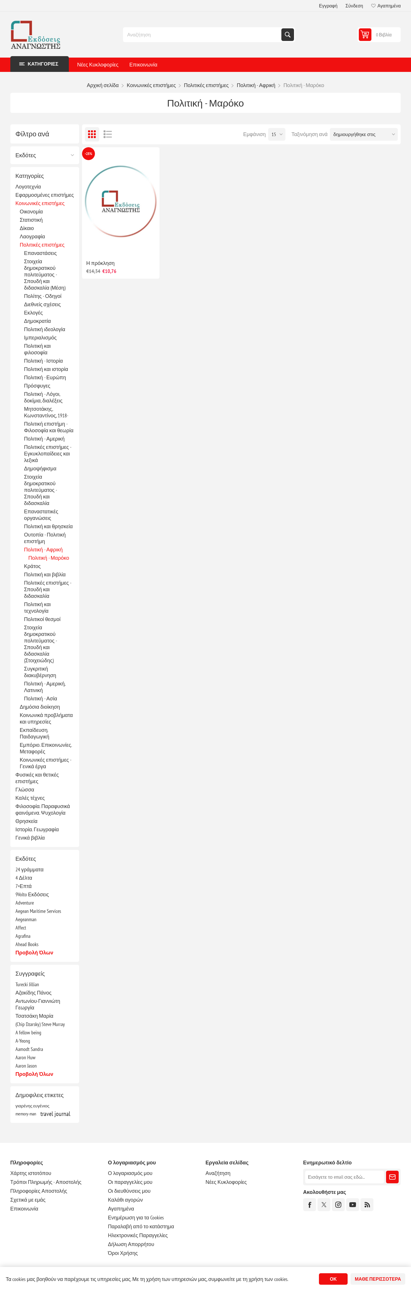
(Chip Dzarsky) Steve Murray (40, 1024)
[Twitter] (323, 1204)
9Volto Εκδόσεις (32, 894)
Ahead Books (26, 944)
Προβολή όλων (34, 952)
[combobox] (202, 34)
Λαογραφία (32, 236)
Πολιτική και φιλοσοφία (37, 349)
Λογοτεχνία (28, 186)
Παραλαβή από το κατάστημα (141, 1226)
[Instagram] (338, 1204)
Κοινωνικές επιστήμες (40, 203)
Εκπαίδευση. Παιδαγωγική (34, 733)
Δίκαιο (27, 228)
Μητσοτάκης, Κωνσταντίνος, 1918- (46, 412)
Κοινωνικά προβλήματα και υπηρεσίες (46, 718)
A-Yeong (22, 1040)
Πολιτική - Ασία (40, 698)
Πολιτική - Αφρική (43, 549)
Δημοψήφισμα (40, 468)
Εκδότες (25, 155)
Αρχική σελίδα (103, 85)
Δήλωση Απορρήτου (131, 1244)
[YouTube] (352, 1204)
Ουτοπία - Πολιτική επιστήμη (45, 538)
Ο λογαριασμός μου (130, 1173)
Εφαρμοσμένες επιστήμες (44, 195)
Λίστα (108, 134)
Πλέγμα (92, 134)
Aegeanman (25, 919)
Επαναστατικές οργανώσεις (41, 514)
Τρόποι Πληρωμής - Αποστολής (45, 1182)
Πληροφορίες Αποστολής (38, 1191)
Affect (20, 927)
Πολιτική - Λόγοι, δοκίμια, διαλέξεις (43, 397)
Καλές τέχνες (30, 798)
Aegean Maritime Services (38, 911)
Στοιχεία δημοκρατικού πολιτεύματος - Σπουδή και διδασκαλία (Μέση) (44, 274)
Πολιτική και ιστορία (46, 369)
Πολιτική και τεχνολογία (37, 607)
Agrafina (22, 936)
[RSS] (367, 1204)
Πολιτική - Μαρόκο (48, 558)
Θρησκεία (26, 821)
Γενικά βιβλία (30, 837)
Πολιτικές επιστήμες (42, 244)
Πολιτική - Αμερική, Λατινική (44, 686)
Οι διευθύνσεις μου (129, 1191)
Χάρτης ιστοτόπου (30, 1173)
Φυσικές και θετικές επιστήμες (37, 778)
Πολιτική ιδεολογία (44, 329)
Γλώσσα (24, 789)
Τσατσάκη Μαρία (34, 1016)
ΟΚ (333, 1279)
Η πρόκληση (100, 263)
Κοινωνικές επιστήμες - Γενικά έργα (45, 763)
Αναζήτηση (287, 34)
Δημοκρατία (37, 321)
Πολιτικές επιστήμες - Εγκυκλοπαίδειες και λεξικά (47, 453)
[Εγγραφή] (344, 1177)
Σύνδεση (354, 6)
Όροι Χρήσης (123, 1253)
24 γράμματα (29, 869)
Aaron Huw (25, 1057)
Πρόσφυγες (37, 385)
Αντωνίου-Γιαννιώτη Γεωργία (37, 1004)
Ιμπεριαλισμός (40, 337)
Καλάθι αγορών (125, 1199)
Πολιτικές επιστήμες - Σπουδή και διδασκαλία (47, 589)
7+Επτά (23, 886)
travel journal (55, 1114)
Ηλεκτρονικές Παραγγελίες (138, 1235)
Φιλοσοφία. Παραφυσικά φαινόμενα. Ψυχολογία (42, 809)
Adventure (24, 902)
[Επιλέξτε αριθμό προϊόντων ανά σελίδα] (276, 134)
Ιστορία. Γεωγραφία (37, 829)
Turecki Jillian (27, 984)
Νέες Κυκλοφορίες (97, 64)
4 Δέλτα (23, 878)
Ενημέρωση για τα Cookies (136, 1217)
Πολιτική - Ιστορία (43, 360)
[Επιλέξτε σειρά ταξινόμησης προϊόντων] (364, 134)
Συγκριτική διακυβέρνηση (40, 672)
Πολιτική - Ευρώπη (45, 377)
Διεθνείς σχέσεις (42, 304)
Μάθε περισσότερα (378, 1279)
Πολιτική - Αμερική (44, 438)
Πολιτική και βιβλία (45, 574)
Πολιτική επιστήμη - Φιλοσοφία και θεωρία (48, 427)
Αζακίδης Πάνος (33, 992)
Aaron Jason (26, 1065)
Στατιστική (31, 220)
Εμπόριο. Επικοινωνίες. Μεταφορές (46, 748)
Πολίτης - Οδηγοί (43, 296)
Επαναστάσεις (40, 253)
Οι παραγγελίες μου (130, 1182)
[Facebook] (309, 1204)
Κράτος (32, 566)
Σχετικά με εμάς (28, 1199)
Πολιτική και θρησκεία (48, 526)
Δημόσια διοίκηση (40, 707)
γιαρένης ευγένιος (32, 1106)
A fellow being (28, 1032)
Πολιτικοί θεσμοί (42, 619)
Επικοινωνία (143, 64)
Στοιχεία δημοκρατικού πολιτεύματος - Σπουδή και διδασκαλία (40, 489)
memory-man (25, 1114)
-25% (88, 153)
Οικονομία (31, 211)
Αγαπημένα (121, 1208)
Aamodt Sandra (29, 1049)
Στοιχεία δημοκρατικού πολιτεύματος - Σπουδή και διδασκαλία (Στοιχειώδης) (40, 644)
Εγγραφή (328, 6)
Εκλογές (33, 312)
